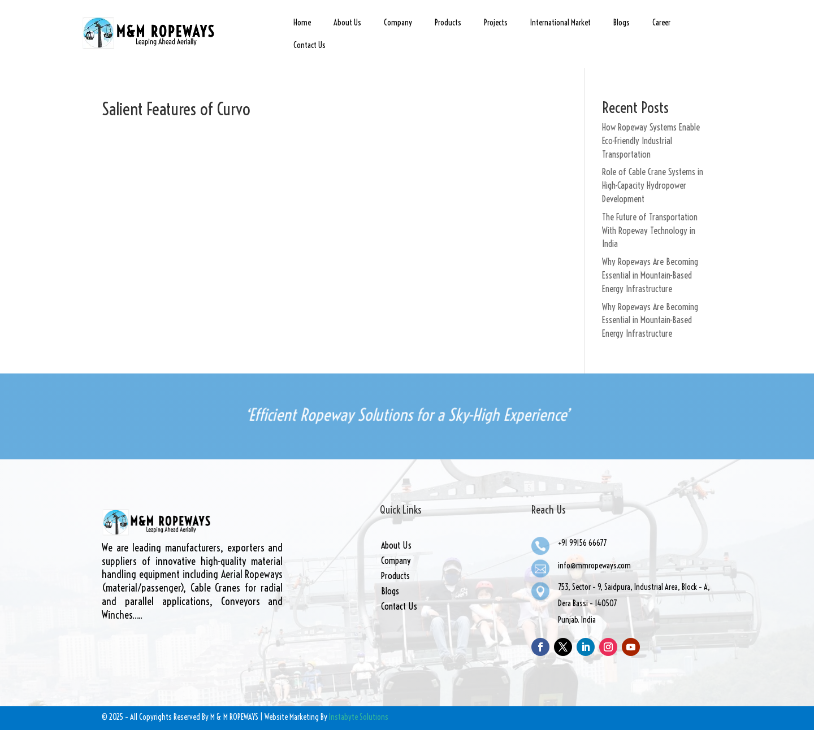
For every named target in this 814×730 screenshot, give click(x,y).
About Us (347, 23)
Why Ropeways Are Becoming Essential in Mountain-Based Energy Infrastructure (650, 275)
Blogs (621, 23)
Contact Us (309, 45)
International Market (560, 23)
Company (398, 23)
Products (448, 23)
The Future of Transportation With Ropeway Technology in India (650, 230)
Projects (496, 23)
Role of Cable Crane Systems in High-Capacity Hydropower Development (652, 185)
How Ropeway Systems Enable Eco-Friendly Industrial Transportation (651, 140)
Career (661, 23)
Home (302, 23)
